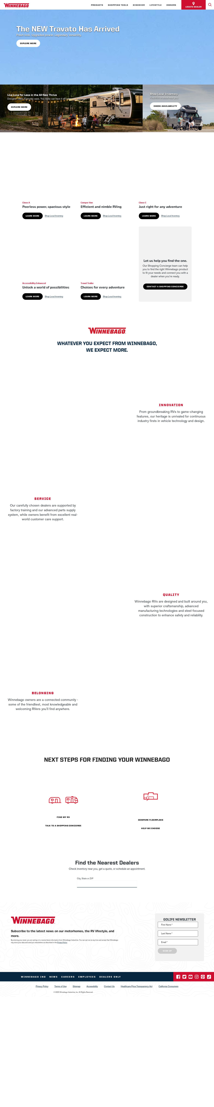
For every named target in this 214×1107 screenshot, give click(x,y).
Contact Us (109, 986)
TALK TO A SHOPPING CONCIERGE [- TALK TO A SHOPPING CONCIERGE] (63, 825)
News (53, 977)
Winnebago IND (33, 977)
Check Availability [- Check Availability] (165, 106)
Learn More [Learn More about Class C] (149, 216)
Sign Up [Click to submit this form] (167, 951)
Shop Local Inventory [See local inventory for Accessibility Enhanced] (54, 296)
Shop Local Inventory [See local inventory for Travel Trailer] (112, 296)
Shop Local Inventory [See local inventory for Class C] (170, 216)
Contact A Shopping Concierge (165, 286)
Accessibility (92, 986)
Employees (87, 977)
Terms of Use (60, 986)
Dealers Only (110, 977)
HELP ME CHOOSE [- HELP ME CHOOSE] (150, 828)
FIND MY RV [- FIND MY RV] (63, 817)
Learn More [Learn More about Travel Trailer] (91, 296)
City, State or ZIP (85, 878)
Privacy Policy (62, 942)
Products (97, 5)
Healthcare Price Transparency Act (136, 986)
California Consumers (168, 986)
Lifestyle (156, 5)
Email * (164, 942)
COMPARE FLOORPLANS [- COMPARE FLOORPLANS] (150, 820)
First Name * (167, 924)
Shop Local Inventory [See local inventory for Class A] (54, 216)
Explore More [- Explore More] (28, 43)
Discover (139, 5)
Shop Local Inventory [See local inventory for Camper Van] (112, 216)
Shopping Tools (118, 5)
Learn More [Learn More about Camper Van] (91, 216)
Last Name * (166, 933)
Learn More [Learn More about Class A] (32, 216)
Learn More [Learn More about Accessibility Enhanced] (32, 296)
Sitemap (76, 986)
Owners (171, 5)
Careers (68, 977)
